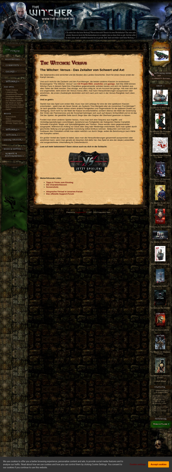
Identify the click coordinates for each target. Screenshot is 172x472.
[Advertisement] (111, 36)
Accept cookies (158, 465)
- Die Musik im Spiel (13, 103)
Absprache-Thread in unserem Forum (64, 191)
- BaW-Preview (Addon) (14, 105)
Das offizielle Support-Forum (60, 194)
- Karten (8, 109)
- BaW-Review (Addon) (14, 107)
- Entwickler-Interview (13, 99)
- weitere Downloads (13, 121)
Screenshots (52, 187)
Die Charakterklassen (56, 185)
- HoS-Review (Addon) (14, 101)
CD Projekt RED (85, 84)
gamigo (111, 84)
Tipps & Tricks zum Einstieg (59, 182)
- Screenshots (10, 117)
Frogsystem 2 (81, 212)
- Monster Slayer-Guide (14, 123)
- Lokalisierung (11, 92)
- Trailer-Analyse (11, 90)
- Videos (8, 119)
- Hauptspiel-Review (13, 96)
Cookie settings (138, 465)
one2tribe (98, 84)
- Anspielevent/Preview (14, 94)
